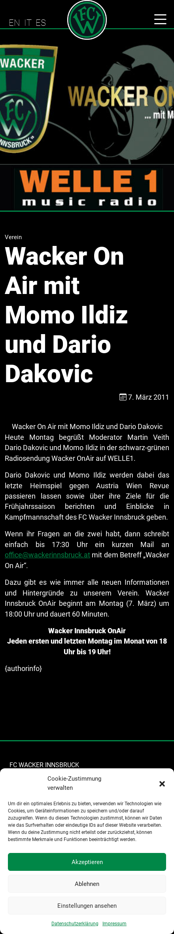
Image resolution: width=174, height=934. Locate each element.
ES (41, 22)
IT (28, 22)
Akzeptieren (87, 862)
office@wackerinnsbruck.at (47, 555)
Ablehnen (87, 884)
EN (14, 22)
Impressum (114, 923)
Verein (13, 237)
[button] (162, 783)
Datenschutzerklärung (74, 923)
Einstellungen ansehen (87, 905)
